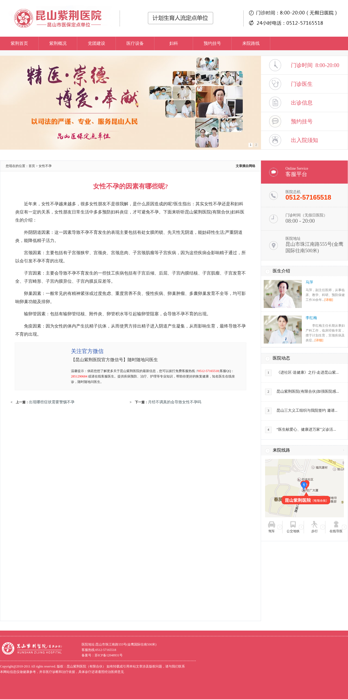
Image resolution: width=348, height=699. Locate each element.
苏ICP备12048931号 (109, 655)
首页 (32, 166)
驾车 (271, 531)
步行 (314, 531)
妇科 (173, 43)
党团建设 (96, 43)
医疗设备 (135, 43)
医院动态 (281, 358)
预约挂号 (212, 43)
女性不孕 (45, 166)
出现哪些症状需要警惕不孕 (51, 402)
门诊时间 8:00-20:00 (315, 65)
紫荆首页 (19, 43)
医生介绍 (281, 271)
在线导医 (336, 531)
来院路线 (251, 43)
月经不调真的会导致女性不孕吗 (174, 402)
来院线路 (281, 450)
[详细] (328, 300)
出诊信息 (302, 103)
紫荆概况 (58, 43)
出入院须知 (304, 140)
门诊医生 (302, 84)
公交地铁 (293, 531)
